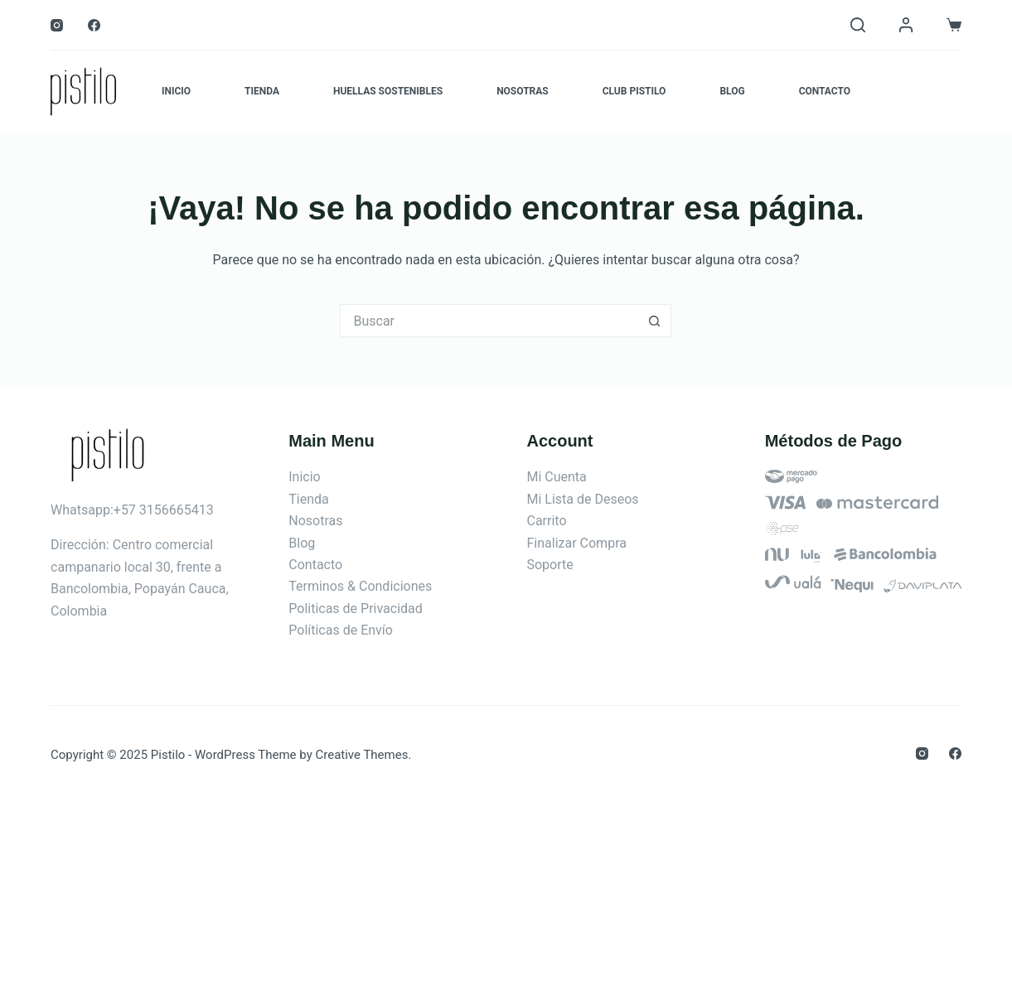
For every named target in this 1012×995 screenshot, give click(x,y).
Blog (731, 91)
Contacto (824, 91)
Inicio (176, 91)
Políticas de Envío (340, 630)
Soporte (549, 564)
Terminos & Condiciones (360, 586)
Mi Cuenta (556, 477)
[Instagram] (57, 25)
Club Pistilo (634, 91)
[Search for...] (489, 320)
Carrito (546, 521)
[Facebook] (94, 25)
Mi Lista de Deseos (582, 499)
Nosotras (522, 91)
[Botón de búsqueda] (654, 320)
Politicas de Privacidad (355, 608)
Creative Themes (361, 754)
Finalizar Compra (576, 543)
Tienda (262, 91)
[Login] (905, 24)
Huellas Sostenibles (388, 91)
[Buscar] (857, 24)
